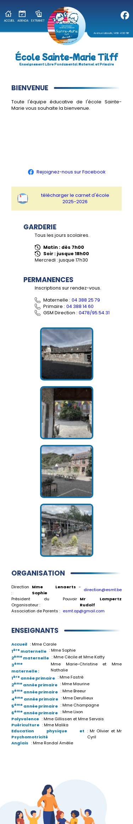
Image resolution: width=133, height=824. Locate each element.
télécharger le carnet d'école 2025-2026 (63, 198)
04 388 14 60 (80, 306)
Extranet (38, 16)
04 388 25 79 (86, 300)
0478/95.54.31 (94, 313)
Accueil (9, 16)
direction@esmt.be (103, 590)
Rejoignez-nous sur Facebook (66, 172)
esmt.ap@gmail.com (84, 611)
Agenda (22, 16)
